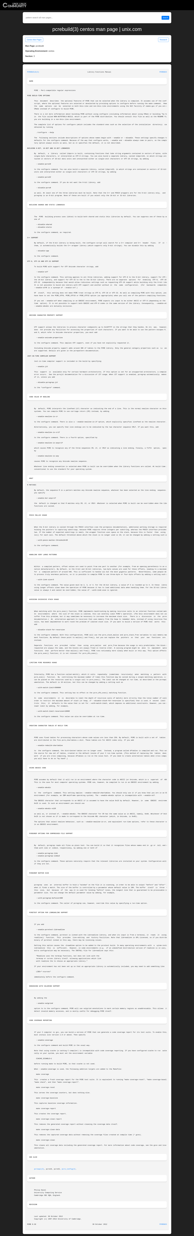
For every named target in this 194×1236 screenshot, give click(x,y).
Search (165, 18)
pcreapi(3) (39, 1169)
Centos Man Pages (34, 40)
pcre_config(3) (69, 1169)
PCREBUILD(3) (33, 72)
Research (163, 40)
